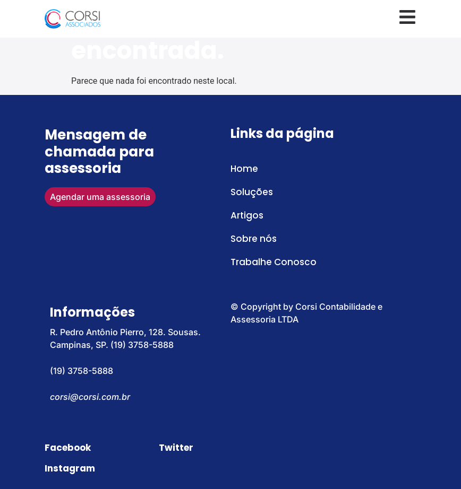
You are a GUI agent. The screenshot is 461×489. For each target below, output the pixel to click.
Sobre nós (253, 238)
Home (244, 168)
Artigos (246, 215)
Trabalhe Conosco (273, 262)
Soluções (251, 192)
